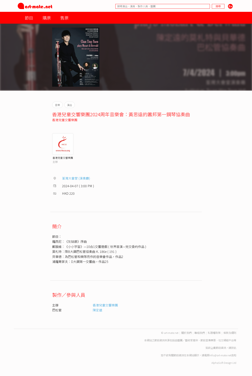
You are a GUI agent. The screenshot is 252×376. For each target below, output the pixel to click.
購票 (47, 18)
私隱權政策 (214, 333)
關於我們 (186, 333)
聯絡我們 (200, 333)
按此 (233, 348)
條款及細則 (229, 333)
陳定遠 (97, 310)
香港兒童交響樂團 (64, 119)
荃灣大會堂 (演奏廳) (76, 178)
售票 (64, 18)
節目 (29, 18)
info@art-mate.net (220, 355)
